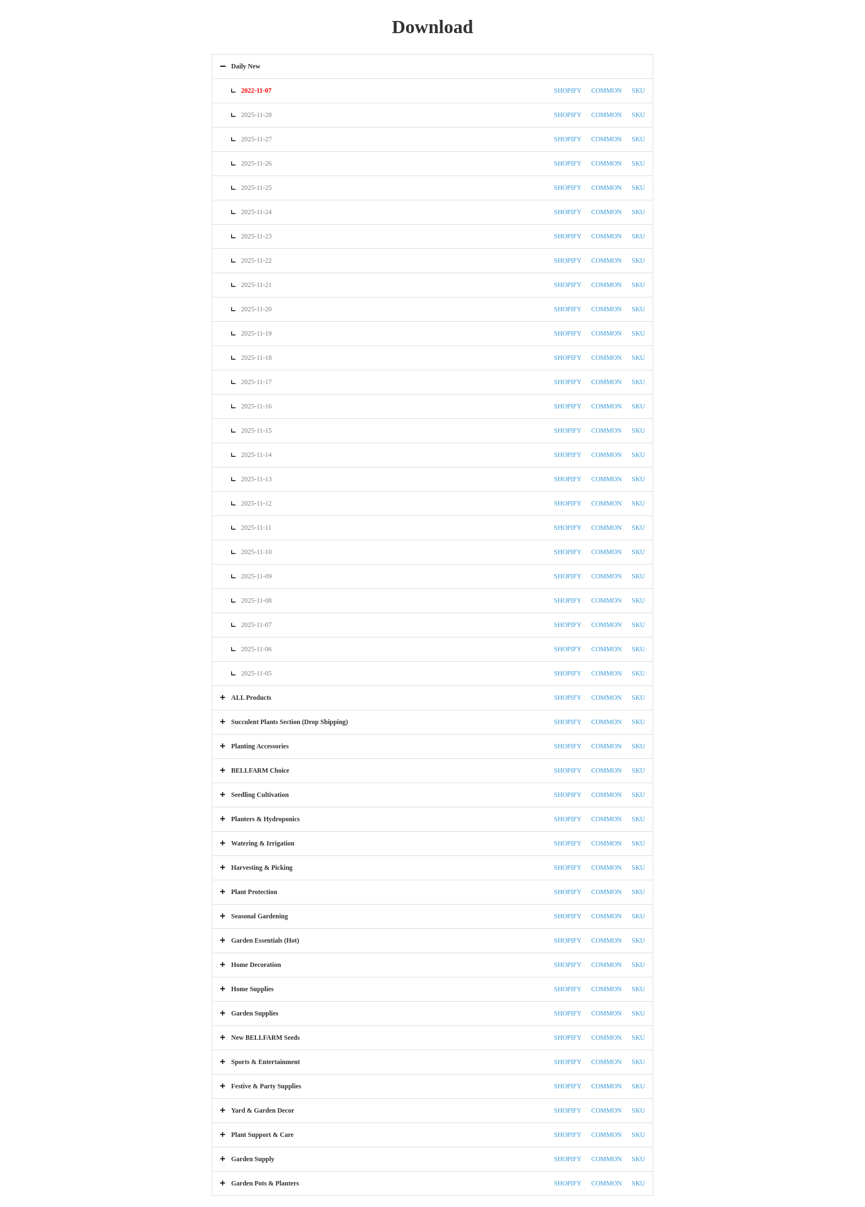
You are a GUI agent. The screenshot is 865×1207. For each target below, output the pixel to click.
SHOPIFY (567, 90)
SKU (638, 90)
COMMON (606, 90)
